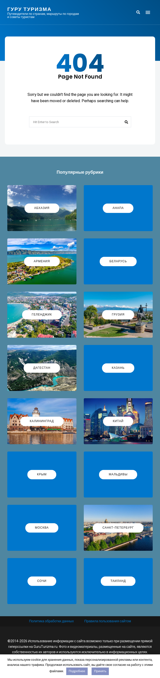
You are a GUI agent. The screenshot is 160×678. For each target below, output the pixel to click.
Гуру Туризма (29, 9)
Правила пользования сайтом (107, 621)
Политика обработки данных (51, 621)
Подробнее (77, 671)
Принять (100, 671)
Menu (148, 12)
